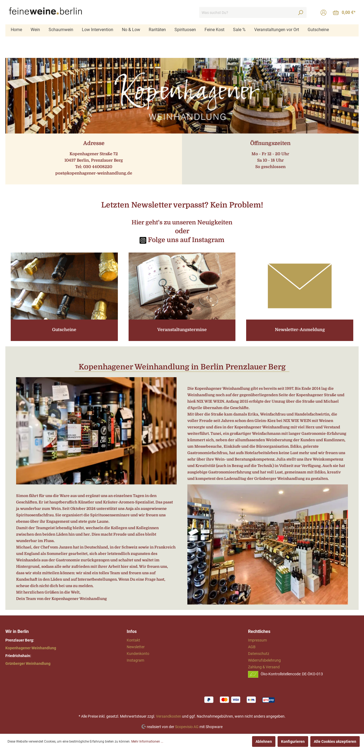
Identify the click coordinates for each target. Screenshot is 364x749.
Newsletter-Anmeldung (300, 329)
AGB (252, 647)
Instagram (135, 660)
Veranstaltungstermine (182, 329)
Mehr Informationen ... (147, 741)
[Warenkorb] (344, 13)
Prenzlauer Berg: (19, 640)
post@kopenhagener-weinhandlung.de (93, 173)
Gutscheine (64, 329)
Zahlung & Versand (264, 667)
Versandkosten (168, 716)
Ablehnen (264, 741)
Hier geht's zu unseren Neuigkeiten (182, 222)
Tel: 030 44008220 (93, 166)
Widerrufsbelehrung (264, 660)
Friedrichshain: (18, 656)
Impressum (257, 640)
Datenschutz (258, 653)
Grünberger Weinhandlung (27, 663)
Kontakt (133, 640)
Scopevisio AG (187, 726)
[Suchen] (300, 12)
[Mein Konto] (323, 13)
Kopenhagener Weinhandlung (30, 648)
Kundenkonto (138, 653)
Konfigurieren (293, 741)
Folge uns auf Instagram (185, 240)
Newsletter (136, 647)
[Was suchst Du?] (246, 12)
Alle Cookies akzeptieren (335, 741)
